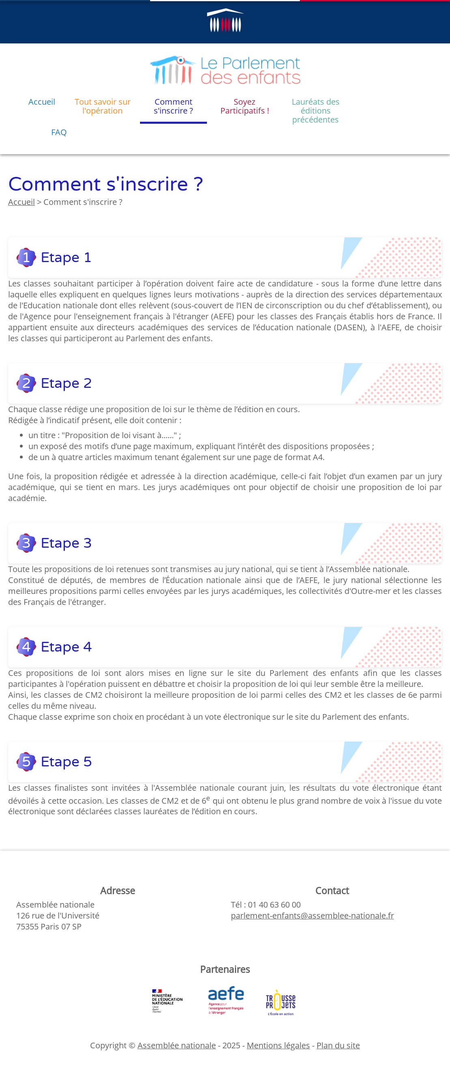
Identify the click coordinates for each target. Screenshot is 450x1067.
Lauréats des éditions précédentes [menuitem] (316, 110)
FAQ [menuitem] (59, 132)
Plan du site (338, 1045)
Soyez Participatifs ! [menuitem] (244, 106)
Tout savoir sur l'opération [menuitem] (103, 106)
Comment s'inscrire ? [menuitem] (173, 106)
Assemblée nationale (177, 1045)
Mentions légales (278, 1045)
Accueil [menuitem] (41, 101)
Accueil (21, 201)
